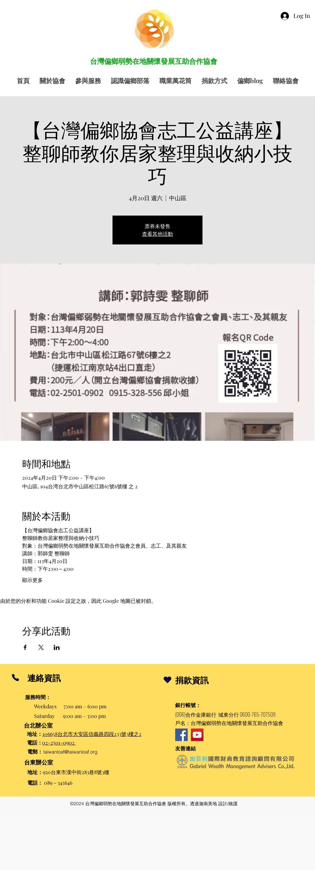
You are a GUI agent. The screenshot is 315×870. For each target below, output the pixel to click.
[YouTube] (197, 735)
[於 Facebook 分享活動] (25, 647)
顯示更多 (32, 579)
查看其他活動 (157, 233)
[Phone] (15, 677)
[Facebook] (181, 735)
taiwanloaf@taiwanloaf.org (70, 752)
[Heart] (167, 679)
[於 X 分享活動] (41, 647)
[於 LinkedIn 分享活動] (57, 647)
